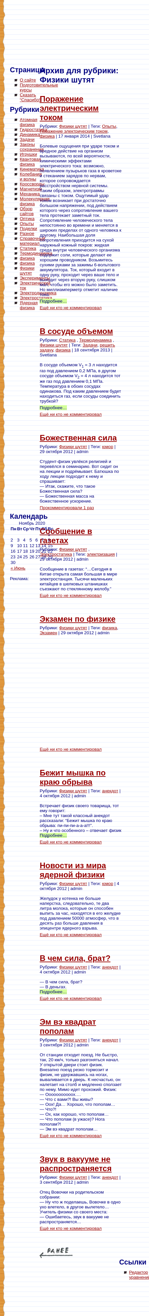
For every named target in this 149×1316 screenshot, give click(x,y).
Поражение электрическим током (69, 108)
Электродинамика (38, 292)
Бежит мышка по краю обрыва (72, 777)
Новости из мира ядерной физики (73, 870)
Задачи (27, 139)
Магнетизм (31, 188)
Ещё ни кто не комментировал (71, 307)
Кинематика (32, 169)
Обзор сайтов (27, 211)
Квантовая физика (30, 162)
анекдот (110, 790)
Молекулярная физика (34, 201)
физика (27, 258)
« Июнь (18, 568)
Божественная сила (78, 437)
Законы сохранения (32, 147)
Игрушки (28, 154)
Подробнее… (53, 301)
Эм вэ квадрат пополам (68, 1026)
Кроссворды (32, 183)
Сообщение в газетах (66, 536)
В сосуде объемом (76, 331)
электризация (101, 554)
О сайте (28, 80)
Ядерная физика (29, 305)
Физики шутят (27, 271)
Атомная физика (28, 122)
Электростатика (36, 297)
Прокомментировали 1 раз (67, 507)
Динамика (30, 134)
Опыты (27, 223)
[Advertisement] (36, 412)
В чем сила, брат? (75, 958)
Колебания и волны (31, 176)
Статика (28, 248)
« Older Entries (56, 1252)
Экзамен (48, 632)
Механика (30, 193)
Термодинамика (36, 253)
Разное (27, 233)
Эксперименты (35, 278)
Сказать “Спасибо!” (31, 97)
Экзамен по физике (77, 618)
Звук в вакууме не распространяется (75, 1164)
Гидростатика (33, 129)
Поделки (28, 228)
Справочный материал (32, 241)
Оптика (27, 218)
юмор (107, 446)
